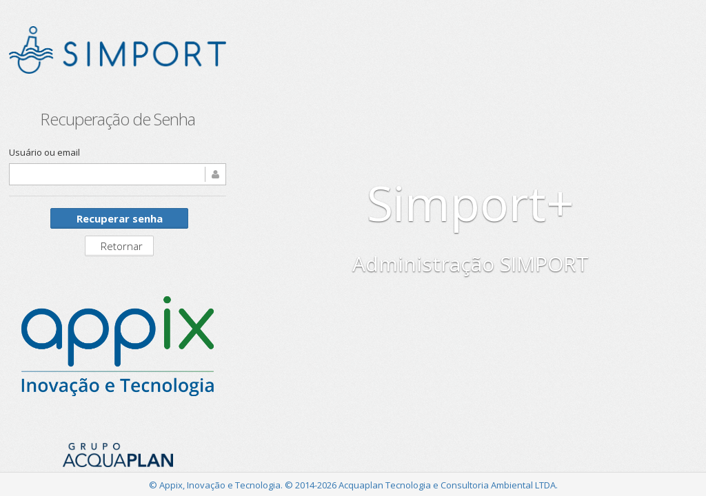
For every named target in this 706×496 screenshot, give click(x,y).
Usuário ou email (44, 152)
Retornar (122, 246)
